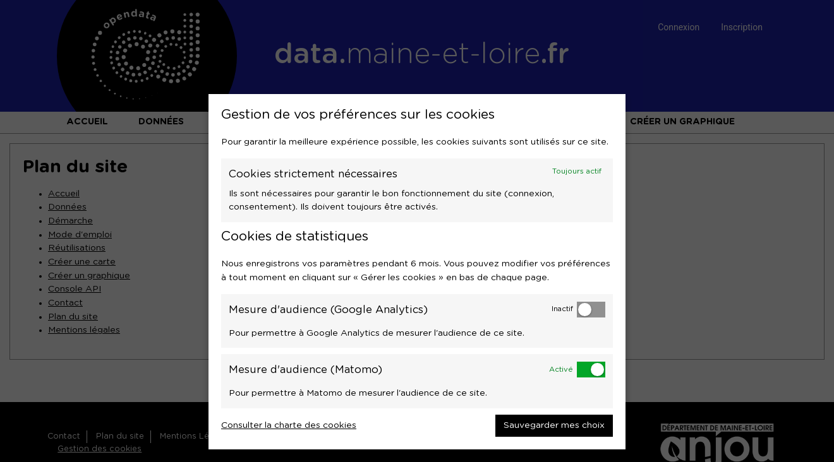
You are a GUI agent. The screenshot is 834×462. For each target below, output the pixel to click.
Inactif (562, 308)
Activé (561, 369)
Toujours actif (576, 171)
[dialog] (417, 271)
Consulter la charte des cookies (288, 425)
